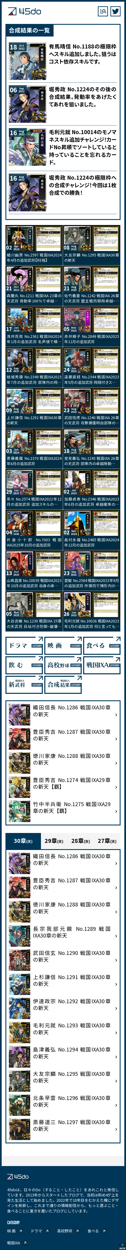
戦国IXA (13, 1242)
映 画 (11, 1230)
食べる (93, 1230)
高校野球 (64, 1230)
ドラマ (36, 1230)
